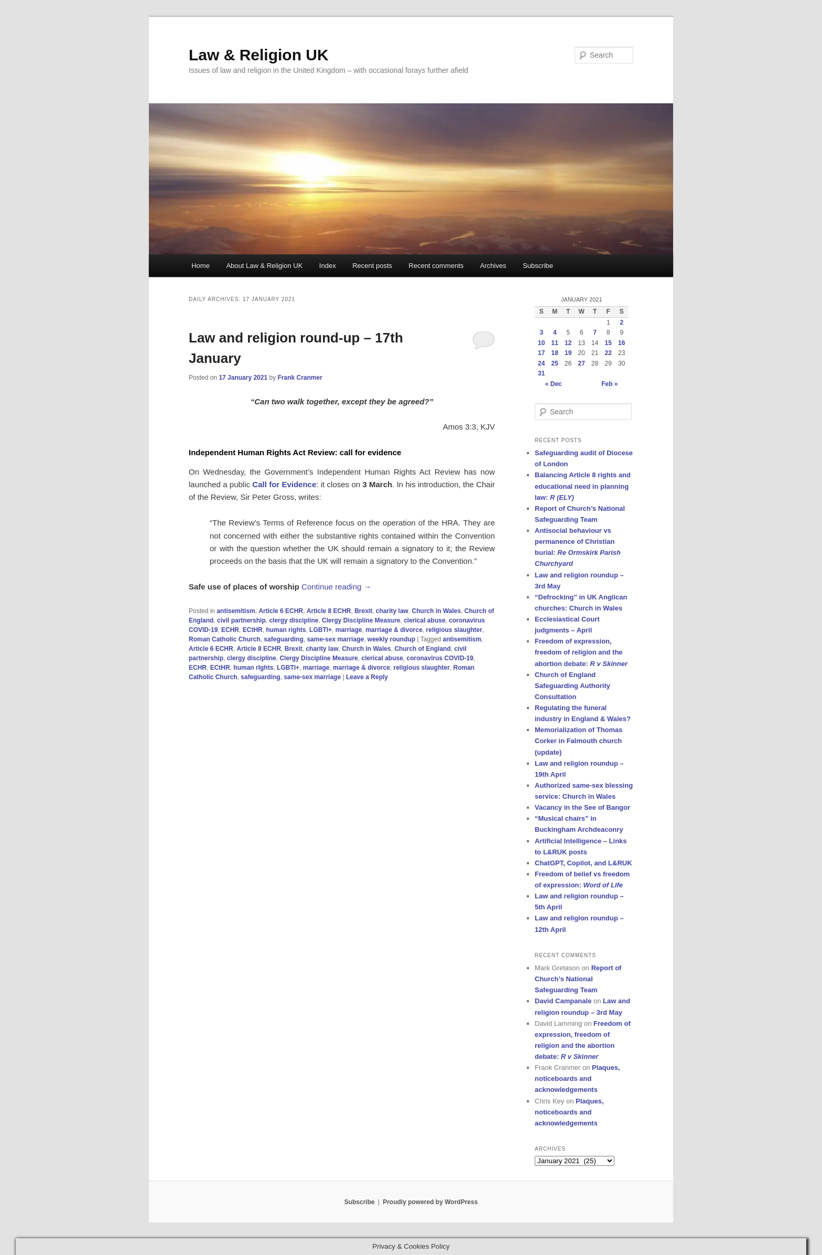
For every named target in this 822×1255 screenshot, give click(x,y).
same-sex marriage (335, 639)
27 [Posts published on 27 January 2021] (581, 363)
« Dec (553, 384)
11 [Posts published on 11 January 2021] (554, 343)
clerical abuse (424, 620)
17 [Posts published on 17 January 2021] (541, 353)
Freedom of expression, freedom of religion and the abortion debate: (581, 652)
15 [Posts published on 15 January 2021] (608, 343)
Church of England (422, 648)
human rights (286, 630)
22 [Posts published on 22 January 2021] (608, 353)
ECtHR (253, 630)
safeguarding (283, 639)
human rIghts (253, 667)
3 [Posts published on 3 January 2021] (541, 332)
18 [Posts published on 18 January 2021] (554, 353)
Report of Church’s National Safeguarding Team (578, 979)
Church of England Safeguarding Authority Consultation (572, 686)
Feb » (609, 384)
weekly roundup (391, 639)
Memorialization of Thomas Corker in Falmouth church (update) (579, 741)
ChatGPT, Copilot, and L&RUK (583, 863)
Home (200, 266)
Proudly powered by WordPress (430, 1202)
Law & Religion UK (259, 54)
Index (327, 266)
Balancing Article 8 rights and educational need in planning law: (583, 486)
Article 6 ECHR (280, 611)
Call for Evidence (284, 484)
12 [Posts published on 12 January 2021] (568, 343)
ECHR (230, 630)
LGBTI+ (320, 630)
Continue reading (336, 586)
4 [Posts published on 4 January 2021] (555, 332)
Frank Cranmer (299, 377)
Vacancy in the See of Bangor (582, 807)
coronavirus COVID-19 (440, 658)
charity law (392, 611)
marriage (349, 630)
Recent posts (372, 266)
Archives (493, 266)
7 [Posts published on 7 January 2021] (595, 332)
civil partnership (241, 620)
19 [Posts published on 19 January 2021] (568, 353)
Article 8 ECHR (329, 611)
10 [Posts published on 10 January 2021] (541, 343)
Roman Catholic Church (225, 639)
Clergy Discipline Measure (361, 620)
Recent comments (436, 266)
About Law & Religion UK (264, 266)
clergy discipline (293, 620)
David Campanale (563, 1001)
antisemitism (236, 611)
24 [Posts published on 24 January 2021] (541, 363)
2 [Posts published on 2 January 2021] (621, 322)
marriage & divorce (394, 630)
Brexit (363, 611)
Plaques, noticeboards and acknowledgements (577, 1078)
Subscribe (538, 266)
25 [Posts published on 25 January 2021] (554, 363)
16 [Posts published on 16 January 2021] (621, 343)
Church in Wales (436, 611)
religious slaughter (454, 630)
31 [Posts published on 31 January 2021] (541, 373)
